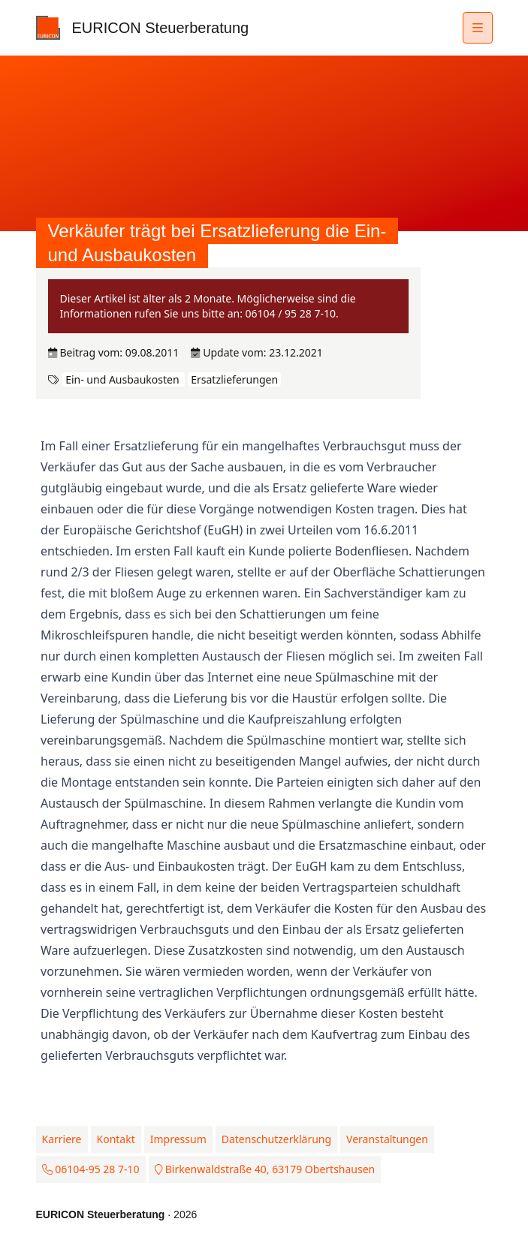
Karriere (62, 1139)
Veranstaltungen (387, 1139)
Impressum (178, 1139)
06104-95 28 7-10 (91, 1169)
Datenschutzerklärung (276, 1139)
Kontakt (116, 1139)
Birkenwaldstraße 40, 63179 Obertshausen (265, 1169)
